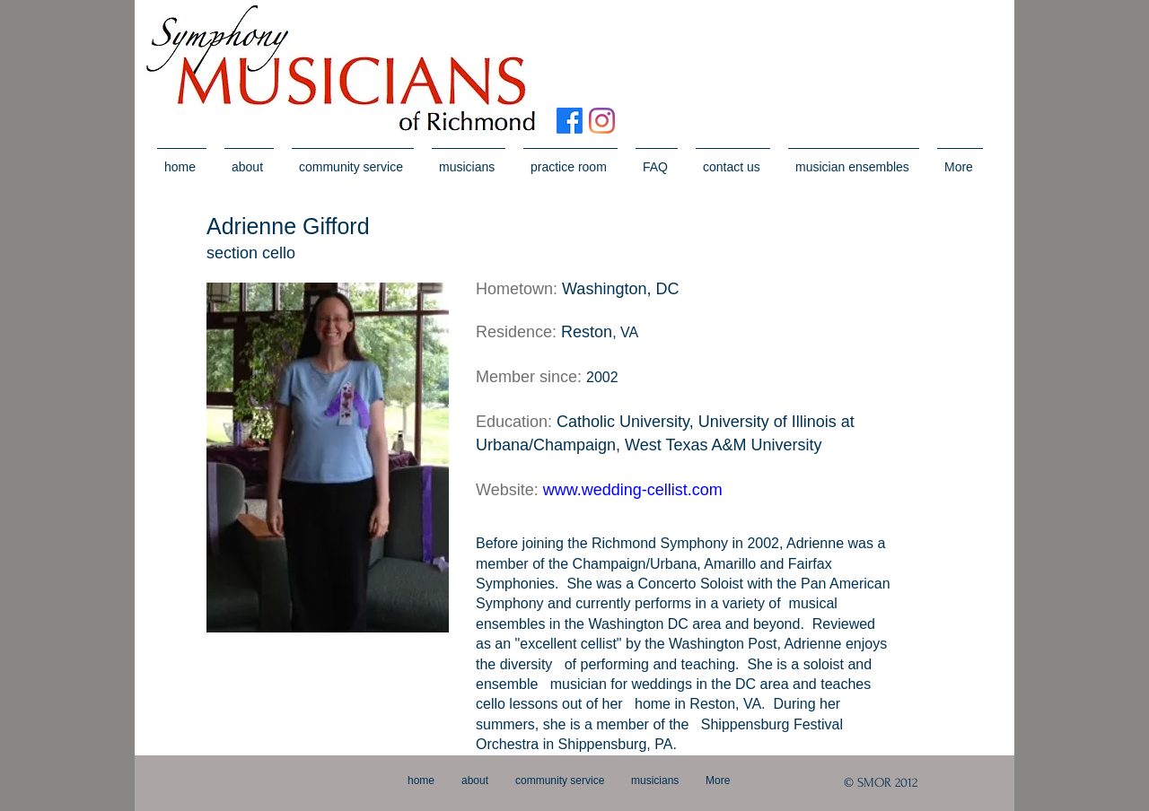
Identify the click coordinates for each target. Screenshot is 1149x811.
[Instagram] (602, 121)
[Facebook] (570, 121)
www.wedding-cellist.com (633, 490)
